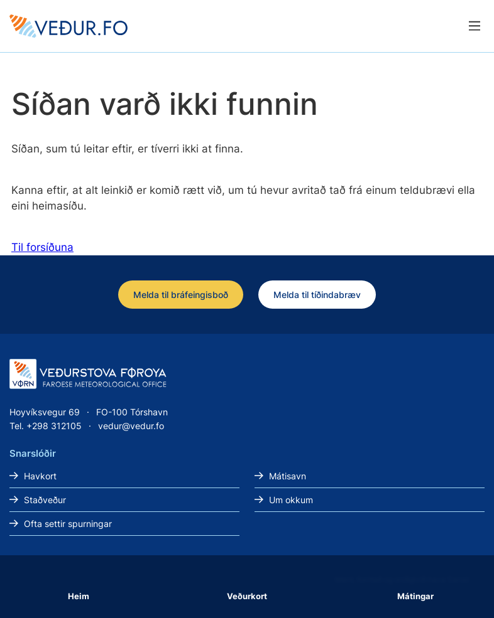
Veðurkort (247, 596)
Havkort (40, 476)
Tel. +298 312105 (45, 425)
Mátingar (415, 596)
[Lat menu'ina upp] (474, 26)
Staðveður (45, 499)
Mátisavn (287, 476)
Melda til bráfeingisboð (180, 294)
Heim (78, 596)
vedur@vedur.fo (131, 425)
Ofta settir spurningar (68, 523)
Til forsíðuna (42, 247)
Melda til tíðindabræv (317, 294)
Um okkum (291, 499)
